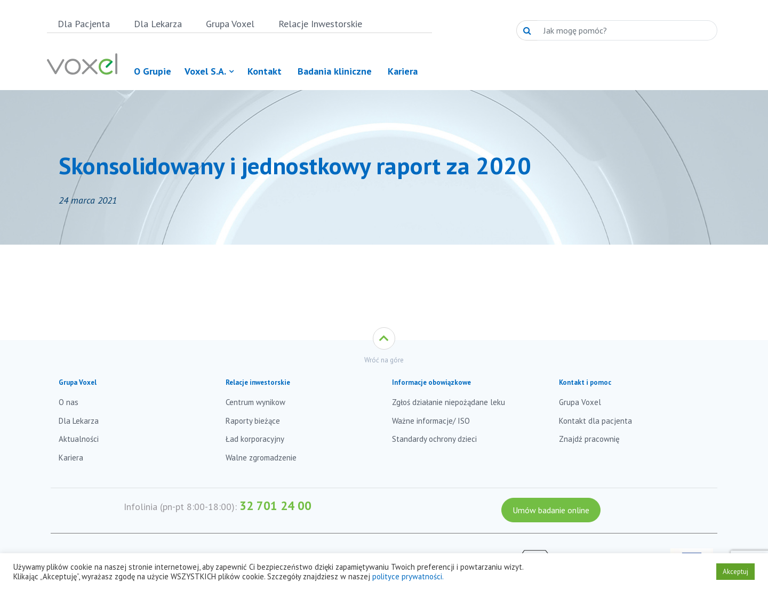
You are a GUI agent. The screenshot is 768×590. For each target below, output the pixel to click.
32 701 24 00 (275, 505)
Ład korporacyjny (255, 439)
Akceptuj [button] (735, 571)
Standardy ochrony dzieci (434, 439)
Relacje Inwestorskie (320, 24)
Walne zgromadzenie (261, 457)
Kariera (71, 457)
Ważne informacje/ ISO (431, 421)
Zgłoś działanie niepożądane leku (448, 402)
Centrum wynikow (255, 402)
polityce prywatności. (408, 576)
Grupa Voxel (230, 24)
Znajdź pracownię (589, 439)
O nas (68, 402)
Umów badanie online (551, 510)
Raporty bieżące (253, 421)
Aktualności (79, 439)
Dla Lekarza (158, 24)
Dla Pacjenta (84, 24)
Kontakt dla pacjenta (595, 421)
